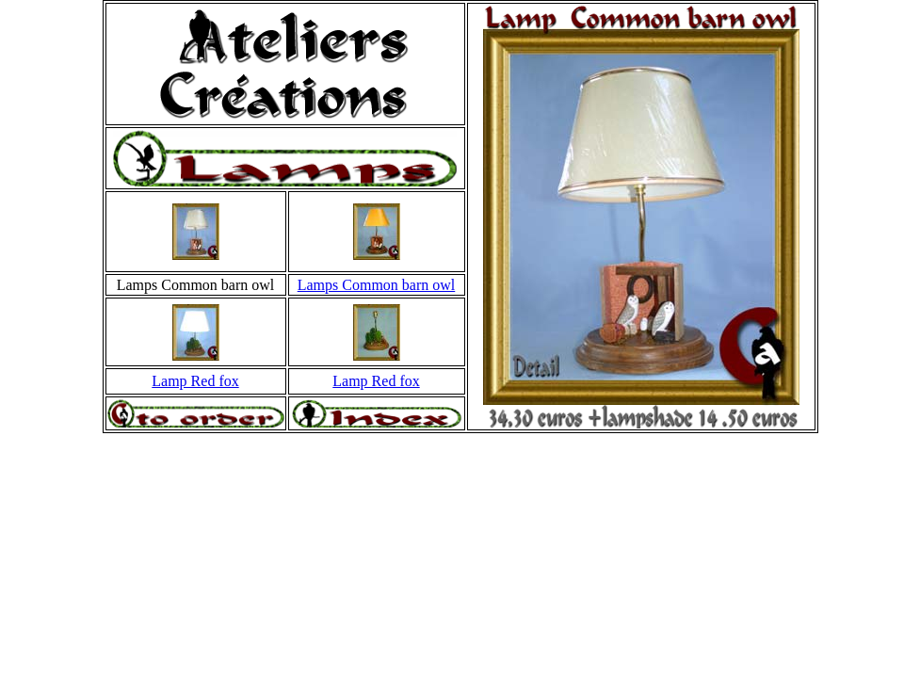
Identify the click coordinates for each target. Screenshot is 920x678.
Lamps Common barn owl (377, 285)
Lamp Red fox (195, 381)
